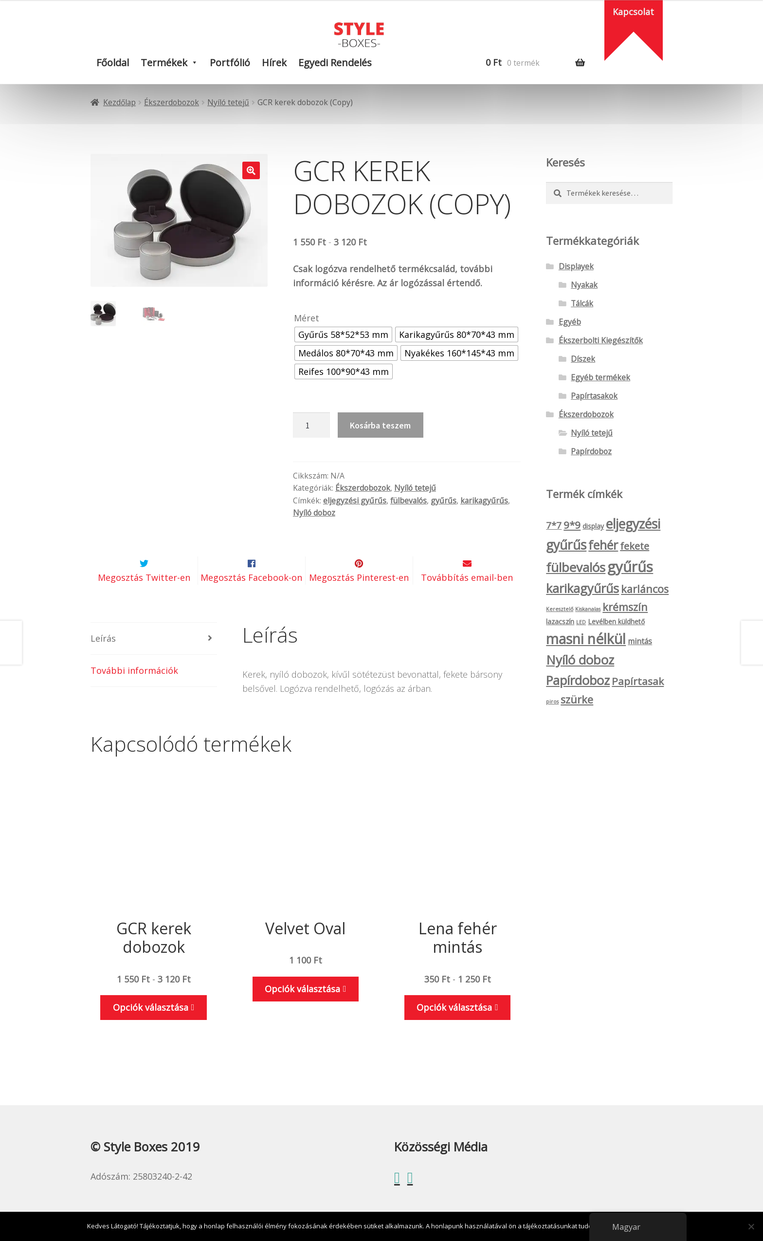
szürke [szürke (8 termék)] (577, 699)
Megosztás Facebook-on (251, 601)
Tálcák (582, 303)
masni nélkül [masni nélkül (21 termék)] (586, 639)
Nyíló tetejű (228, 102)
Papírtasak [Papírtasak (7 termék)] (638, 681)
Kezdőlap (119, 102)
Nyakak (584, 284)
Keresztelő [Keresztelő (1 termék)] (559, 609)
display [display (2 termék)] (593, 526)
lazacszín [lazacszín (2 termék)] (560, 621)
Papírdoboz (591, 451)
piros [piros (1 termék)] (552, 701)
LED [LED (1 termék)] (581, 622)
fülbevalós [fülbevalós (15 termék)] (575, 567)
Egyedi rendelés (335, 62)
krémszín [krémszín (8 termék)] (625, 607)
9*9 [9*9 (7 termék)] (572, 525)
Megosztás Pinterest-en (359, 601)
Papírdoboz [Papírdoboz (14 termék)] (578, 680)
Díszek (583, 358)
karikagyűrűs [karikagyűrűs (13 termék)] (582, 588)
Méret (306, 318)
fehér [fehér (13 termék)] (603, 545)
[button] (251, 170)
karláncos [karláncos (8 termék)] (645, 589)
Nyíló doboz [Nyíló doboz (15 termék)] (580, 659)
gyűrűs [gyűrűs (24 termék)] (630, 566)
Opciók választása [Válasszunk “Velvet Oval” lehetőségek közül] (302, 1012)
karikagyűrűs (484, 500)
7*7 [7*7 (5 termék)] (554, 525)
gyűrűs (443, 500)
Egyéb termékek (600, 377)
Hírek (274, 62)
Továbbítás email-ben (467, 601)
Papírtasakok (594, 395)
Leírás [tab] (103, 661)
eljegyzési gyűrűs (354, 500)
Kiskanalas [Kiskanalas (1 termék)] (587, 609)
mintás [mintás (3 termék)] (640, 641)
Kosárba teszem (380, 425)
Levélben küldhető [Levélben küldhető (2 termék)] (616, 621)
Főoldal (112, 62)
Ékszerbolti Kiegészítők (601, 340)
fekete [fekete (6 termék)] (634, 546)
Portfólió (230, 62)
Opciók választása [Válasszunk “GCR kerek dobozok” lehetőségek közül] (150, 1031)
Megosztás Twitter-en (144, 601)
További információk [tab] (134, 693)
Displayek (576, 266)
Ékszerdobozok (171, 102)
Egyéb (570, 321)
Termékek (164, 62)
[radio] (343, 334)
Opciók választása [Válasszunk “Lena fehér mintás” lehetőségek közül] (454, 1031)
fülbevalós (408, 500)
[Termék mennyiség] (311, 424)
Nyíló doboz (314, 512)
